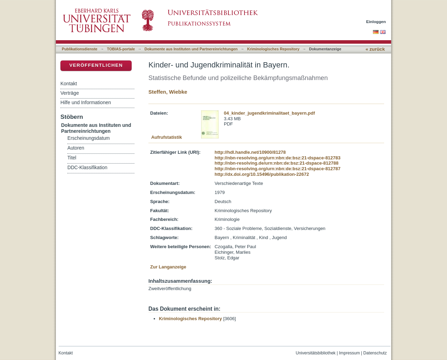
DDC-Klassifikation (87, 167)
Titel (71, 157)
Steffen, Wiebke (167, 92)
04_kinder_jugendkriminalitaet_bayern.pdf (269, 113)
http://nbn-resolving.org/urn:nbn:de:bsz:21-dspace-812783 (277, 157)
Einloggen (376, 21)
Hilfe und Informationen (85, 102)
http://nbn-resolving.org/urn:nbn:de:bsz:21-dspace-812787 (277, 168)
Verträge (69, 93)
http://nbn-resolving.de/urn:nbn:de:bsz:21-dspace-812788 (277, 163)
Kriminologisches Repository (273, 49)
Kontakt (68, 83)
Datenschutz (375, 353)
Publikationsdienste (79, 49)
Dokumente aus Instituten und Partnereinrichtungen (191, 49)
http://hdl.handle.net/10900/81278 (250, 152)
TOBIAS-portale (121, 49)
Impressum (349, 353)
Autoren (75, 148)
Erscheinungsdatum (88, 138)
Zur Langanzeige (168, 266)
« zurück (375, 49)
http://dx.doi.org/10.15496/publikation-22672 (262, 174)
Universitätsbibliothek (316, 353)
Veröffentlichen (96, 65)
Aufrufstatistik (166, 137)
